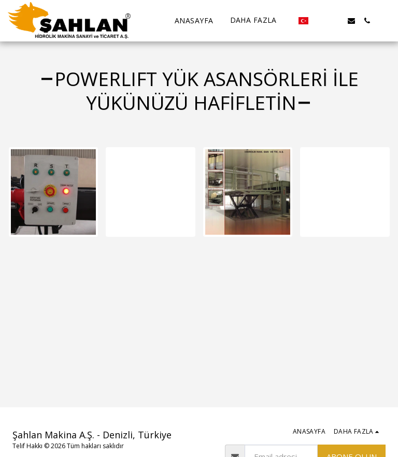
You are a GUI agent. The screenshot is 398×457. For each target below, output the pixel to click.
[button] (320, 20)
